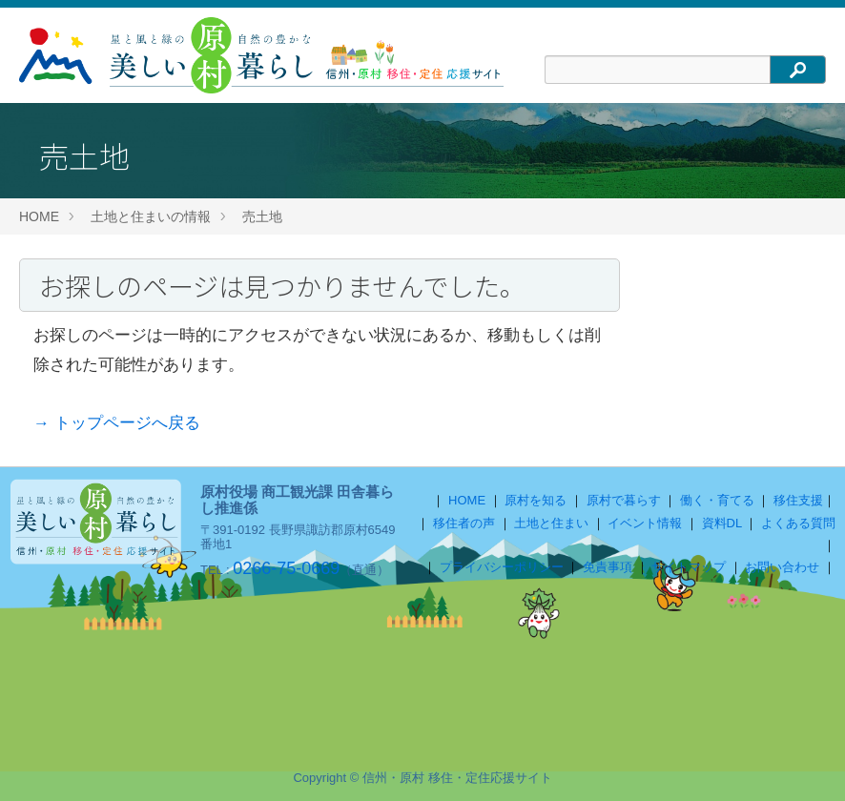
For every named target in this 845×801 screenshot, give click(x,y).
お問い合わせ (782, 567)
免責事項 (607, 567)
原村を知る (536, 500)
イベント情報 (645, 523)
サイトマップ (688, 567)
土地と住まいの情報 (151, 216)
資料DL (722, 523)
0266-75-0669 (286, 568)
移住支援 (798, 500)
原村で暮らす (624, 500)
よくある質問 (798, 523)
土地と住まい (551, 523)
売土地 (262, 216)
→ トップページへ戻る (116, 423)
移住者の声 (464, 523)
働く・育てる (717, 500)
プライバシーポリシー (502, 567)
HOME (39, 216)
